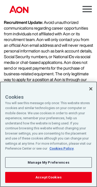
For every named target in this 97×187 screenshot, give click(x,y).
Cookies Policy (61, 148)
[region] (48, 134)
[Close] (90, 89)
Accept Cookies (48, 177)
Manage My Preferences (48, 162)
